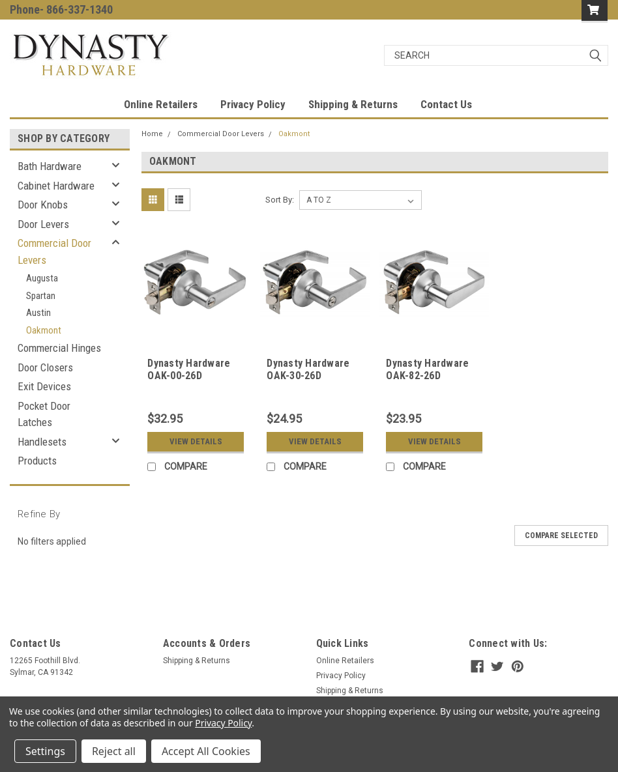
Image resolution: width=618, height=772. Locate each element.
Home (152, 134)
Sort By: (279, 200)
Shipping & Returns (353, 104)
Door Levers (43, 224)
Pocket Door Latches (44, 414)
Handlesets (42, 441)
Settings (45, 751)
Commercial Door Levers (54, 251)
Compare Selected (561, 535)
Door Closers (45, 367)
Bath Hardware (49, 166)
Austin (38, 313)
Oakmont (43, 330)
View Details (195, 441)
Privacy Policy (253, 104)
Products (37, 460)
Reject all (114, 751)
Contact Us (446, 104)
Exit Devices (44, 386)
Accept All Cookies (206, 751)
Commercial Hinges (59, 347)
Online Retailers (161, 104)
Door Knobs (43, 204)
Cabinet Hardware (56, 185)
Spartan (40, 296)
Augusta (42, 278)
